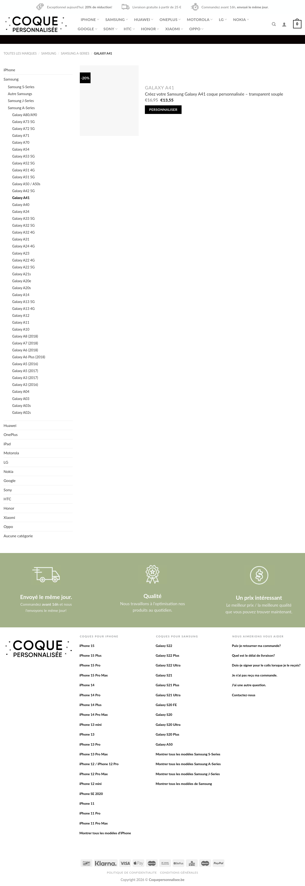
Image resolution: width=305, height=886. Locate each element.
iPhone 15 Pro (89, 665)
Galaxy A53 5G (23, 156)
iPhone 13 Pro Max (93, 754)
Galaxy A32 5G (23, 225)
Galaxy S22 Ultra (168, 665)
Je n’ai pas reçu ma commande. (254, 675)
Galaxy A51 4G (23, 170)
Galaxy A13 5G (23, 302)
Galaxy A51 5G (23, 177)
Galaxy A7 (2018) (25, 343)
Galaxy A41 (21, 198)
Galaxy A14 (20, 295)
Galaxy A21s (21, 274)
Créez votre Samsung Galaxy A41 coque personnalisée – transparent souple (214, 94)
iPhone (90, 19)
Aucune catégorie (18, 535)
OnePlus (170, 19)
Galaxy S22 (164, 646)
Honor (150, 28)
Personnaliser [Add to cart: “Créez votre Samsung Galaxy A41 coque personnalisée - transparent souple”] (163, 110)
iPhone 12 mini (90, 784)
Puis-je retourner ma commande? (256, 646)
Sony (110, 28)
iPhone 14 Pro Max (93, 714)
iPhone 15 (86, 646)
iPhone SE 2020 (91, 794)
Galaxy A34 (20, 212)
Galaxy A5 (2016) (25, 364)
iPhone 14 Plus (90, 705)
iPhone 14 (86, 685)
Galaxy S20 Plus (167, 734)
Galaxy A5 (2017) (25, 371)
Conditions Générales (179, 872)
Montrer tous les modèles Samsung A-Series (188, 764)
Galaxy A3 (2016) (25, 385)
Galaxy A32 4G (23, 232)
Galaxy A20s (21, 288)
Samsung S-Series (21, 87)
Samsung (116, 19)
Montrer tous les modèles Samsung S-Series (188, 754)
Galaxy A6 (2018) (25, 350)
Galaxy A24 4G (23, 246)
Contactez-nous (243, 695)
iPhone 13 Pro (89, 744)
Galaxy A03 (20, 399)
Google (87, 28)
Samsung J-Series (21, 101)
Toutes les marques (20, 53)
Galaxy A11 (20, 322)
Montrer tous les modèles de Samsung (184, 784)
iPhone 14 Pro (89, 695)
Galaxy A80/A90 (24, 115)
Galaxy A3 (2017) (25, 378)
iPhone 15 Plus (90, 655)
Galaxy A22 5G (23, 267)
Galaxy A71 (20, 135)
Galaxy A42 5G (23, 191)
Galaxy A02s (21, 412)
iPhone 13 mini (90, 724)
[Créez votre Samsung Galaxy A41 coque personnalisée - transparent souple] (109, 100)
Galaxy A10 (20, 329)
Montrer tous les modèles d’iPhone (105, 833)
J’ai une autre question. (249, 685)
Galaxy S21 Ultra (168, 695)
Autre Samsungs (20, 94)
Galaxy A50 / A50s (26, 184)
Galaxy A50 (164, 744)
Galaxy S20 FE (166, 705)
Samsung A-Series (75, 53)
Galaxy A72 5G (23, 129)
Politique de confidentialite (132, 872)
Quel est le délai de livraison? (253, 655)
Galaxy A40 (20, 205)
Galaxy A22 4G (23, 260)
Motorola (200, 19)
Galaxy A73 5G (23, 122)
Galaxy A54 (20, 149)
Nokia (241, 19)
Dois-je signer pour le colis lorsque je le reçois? (266, 665)
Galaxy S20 (164, 714)
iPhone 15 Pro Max (93, 675)
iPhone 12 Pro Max (93, 774)
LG (223, 19)
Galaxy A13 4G (23, 309)
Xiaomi (174, 28)
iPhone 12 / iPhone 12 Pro (98, 764)
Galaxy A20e (21, 281)
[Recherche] (274, 24)
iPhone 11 (86, 803)
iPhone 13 (86, 734)
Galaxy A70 (20, 142)
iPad (7, 443)
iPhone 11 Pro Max (93, 823)
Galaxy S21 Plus (167, 685)
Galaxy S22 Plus (167, 655)
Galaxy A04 (20, 391)
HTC (129, 28)
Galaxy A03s (21, 406)
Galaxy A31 (20, 239)
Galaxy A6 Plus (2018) (28, 357)
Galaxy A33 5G (23, 218)
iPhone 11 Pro (89, 813)
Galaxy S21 (164, 675)
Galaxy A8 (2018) (25, 336)
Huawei (143, 19)
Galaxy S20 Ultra (168, 724)
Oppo (196, 28)
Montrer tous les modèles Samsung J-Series (188, 774)
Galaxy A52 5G (23, 163)
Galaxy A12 (20, 315)
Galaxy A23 (20, 253)
